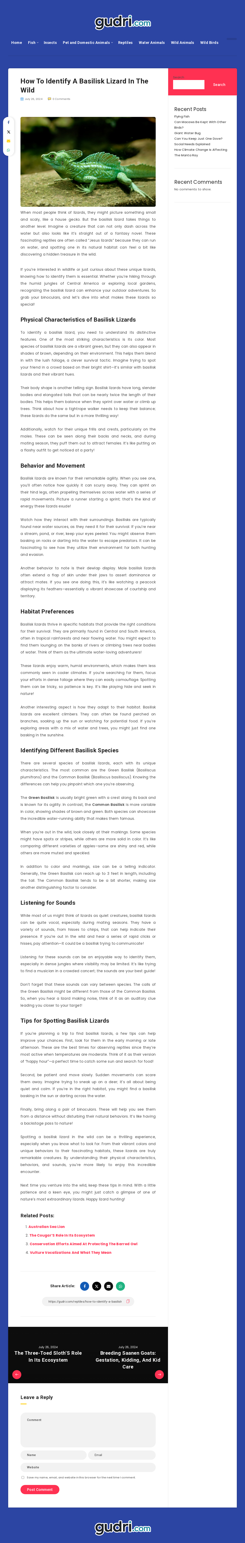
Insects (50, 42)
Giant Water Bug (187, 133)
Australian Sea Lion (46, 1226)
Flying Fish (181, 116)
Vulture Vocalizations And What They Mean (70, 1252)
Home (16, 42)
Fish (31, 42)
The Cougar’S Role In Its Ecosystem (62, 1235)
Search (178, 77)
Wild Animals (182, 42)
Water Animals (152, 42)
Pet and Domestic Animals (86, 42)
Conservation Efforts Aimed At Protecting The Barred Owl (84, 1243)
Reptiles (125, 42)
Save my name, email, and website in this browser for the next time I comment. (81, 1477)
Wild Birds (209, 42)
